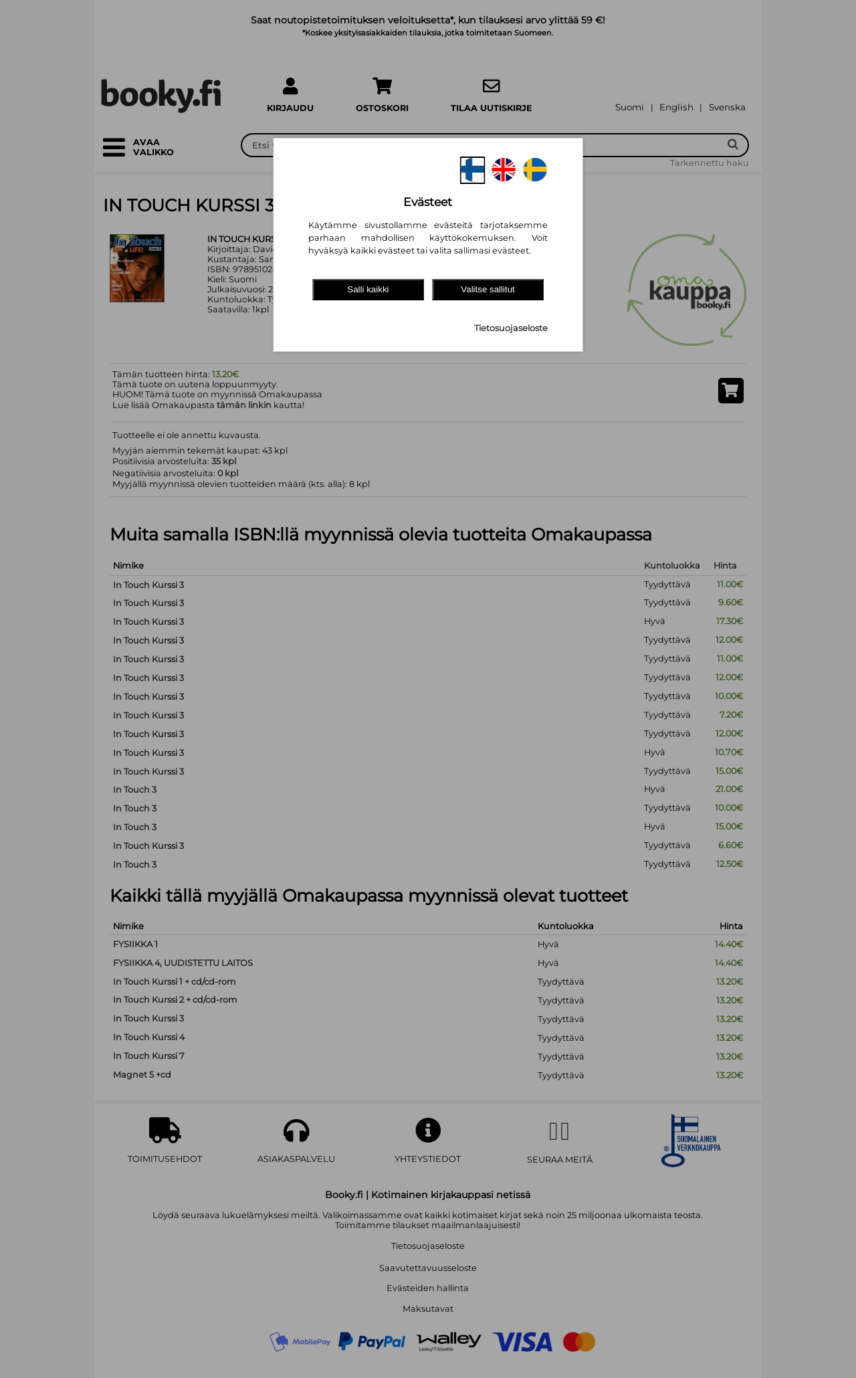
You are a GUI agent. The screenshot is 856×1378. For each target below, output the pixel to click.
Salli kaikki (368, 289)
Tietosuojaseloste (511, 328)
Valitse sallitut (488, 289)
